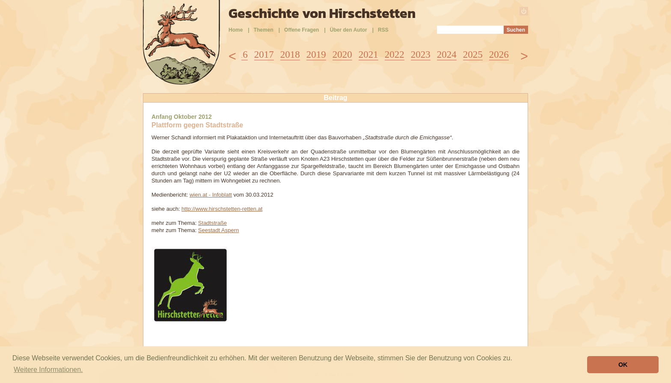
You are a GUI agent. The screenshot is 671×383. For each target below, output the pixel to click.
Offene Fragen (301, 30)
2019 (316, 54)
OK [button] (623, 364)
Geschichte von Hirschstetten (322, 13)
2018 (290, 54)
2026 (499, 54)
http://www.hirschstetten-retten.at (221, 209)
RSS (383, 30)
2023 (421, 54)
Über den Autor (348, 30)
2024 (447, 54)
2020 (342, 54)
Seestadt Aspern (218, 230)
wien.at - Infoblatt (211, 195)
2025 (473, 54)
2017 (264, 54)
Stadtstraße (212, 223)
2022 (394, 54)
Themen (263, 30)
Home (236, 30)
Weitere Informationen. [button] (48, 369)
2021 (368, 54)
